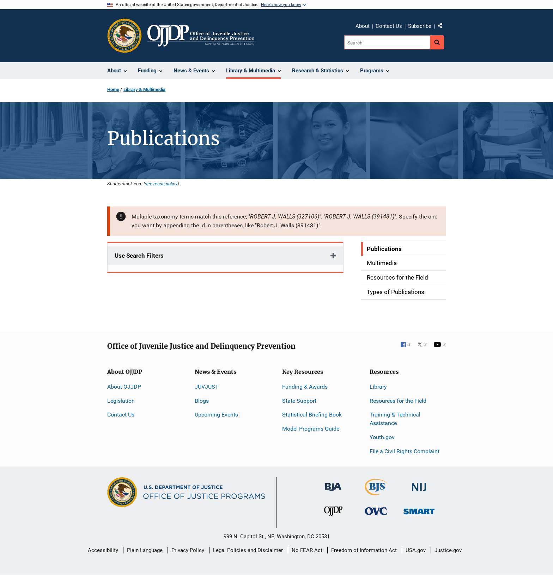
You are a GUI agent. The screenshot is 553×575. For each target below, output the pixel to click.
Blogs (202, 400)
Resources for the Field (398, 400)
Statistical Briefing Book (312, 414)
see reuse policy (161, 183)
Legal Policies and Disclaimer (248, 550)
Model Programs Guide (310, 428)
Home (113, 89)
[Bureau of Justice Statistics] (376, 492)
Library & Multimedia (144, 89)
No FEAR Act (307, 550)
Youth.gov (382, 437)
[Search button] (437, 42)
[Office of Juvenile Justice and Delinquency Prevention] (333, 512)
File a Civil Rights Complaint (404, 451)
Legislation (121, 400)
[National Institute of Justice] (419, 483)
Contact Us (389, 26)
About (363, 26)
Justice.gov (448, 550)
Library (378, 386)
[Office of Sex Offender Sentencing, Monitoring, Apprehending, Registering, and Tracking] (419, 509)
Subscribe (419, 26)
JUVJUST (207, 386)
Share (442, 27)
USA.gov (416, 550)
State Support (299, 400)
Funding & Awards (305, 386)
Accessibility (103, 550)
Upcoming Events (216, 414)
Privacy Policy (187, 550)
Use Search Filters (139, 255)
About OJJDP (124, 386)
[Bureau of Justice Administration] (333, 483)
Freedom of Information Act (364, 550)
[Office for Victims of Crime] (376, 511)
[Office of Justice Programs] (124, 35)
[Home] (200, 36)
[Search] (387, 42)
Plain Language (145, 550)
